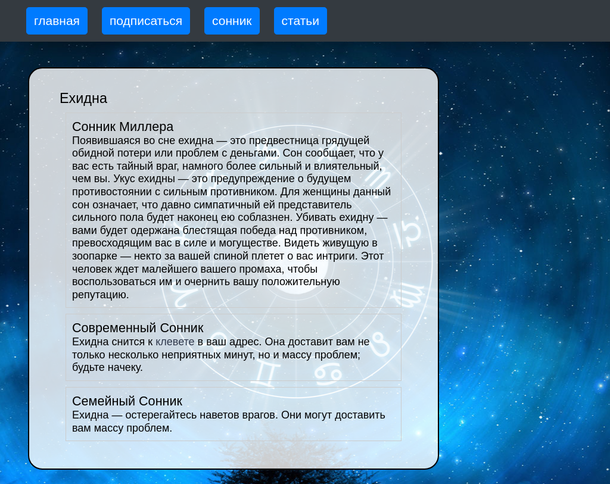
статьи (300, 20)
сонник (232, 20)
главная (57, 20)
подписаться (146, 20)
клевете (174, 342)
